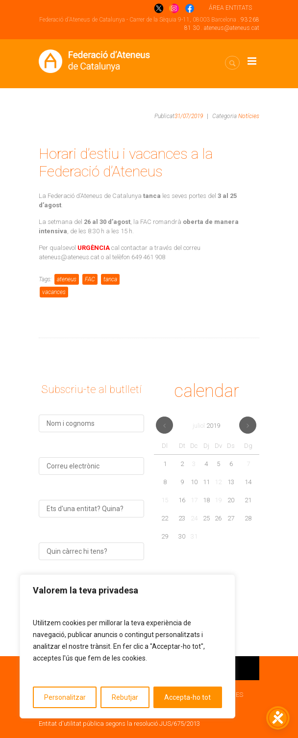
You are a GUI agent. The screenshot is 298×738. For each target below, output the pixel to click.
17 (194, 500)
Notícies (248, 116)
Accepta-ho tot (187, 697)
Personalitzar (65, 697)
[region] (127, 646)
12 (218, 482)
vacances (54, 292)
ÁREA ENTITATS (230, 7)
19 (218, 500)
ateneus (66, 279)
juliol (206, 425)
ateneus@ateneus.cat (231, 28)
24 (194, 518)
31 (194, 536)
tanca (110, 279)
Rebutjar (125, 697)
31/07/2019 (188, 116)
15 (164, 500)
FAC (90, 279)
